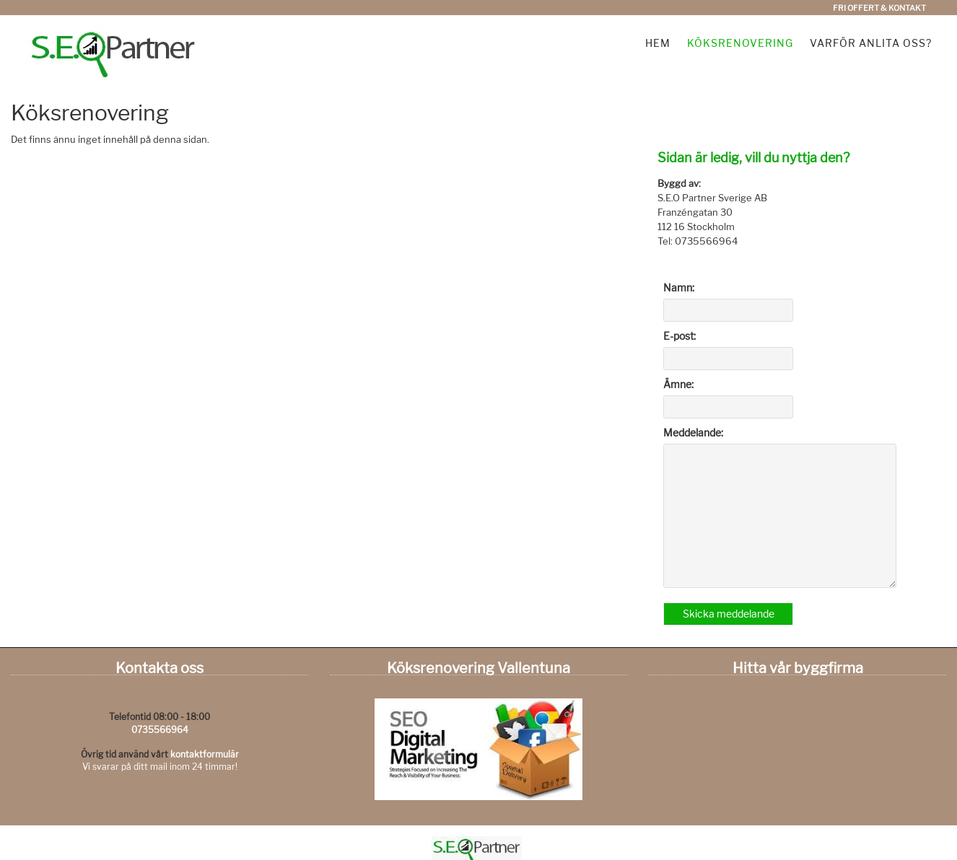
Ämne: (678, 384)
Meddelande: (693, 432)
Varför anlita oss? (871, 43)
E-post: (679, 336)
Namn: (678, 287)
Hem (657, 43)
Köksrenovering (740, 43)
